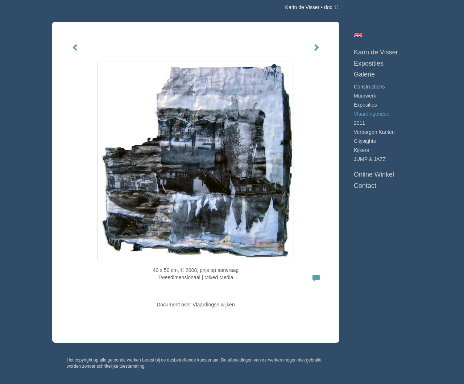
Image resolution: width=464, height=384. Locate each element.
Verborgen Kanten (374, 132)
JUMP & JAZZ (370, 159)
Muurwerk (365, 96)
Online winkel (374, 174)
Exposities (369, 63)
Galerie (364, 74)
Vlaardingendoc (371, 114)
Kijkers (361, 150)
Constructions (369, 87)
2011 (359, 123)
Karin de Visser (302, 7)
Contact (365, 185)
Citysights (365, 141)
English (358, 35)
